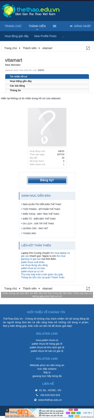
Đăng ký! (47, 180)
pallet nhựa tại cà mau (33, 268)
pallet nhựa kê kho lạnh (43, 347)
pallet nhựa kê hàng (43, 343)
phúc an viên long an (52, 365)
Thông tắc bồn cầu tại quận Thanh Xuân (43, 277)
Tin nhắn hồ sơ (18, 76)
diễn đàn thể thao (42, 293)
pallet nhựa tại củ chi (32, 271)
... (63, 36)
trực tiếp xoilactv (47, 368)
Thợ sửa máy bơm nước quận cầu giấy (42, 274)
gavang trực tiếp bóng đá (47, 376)
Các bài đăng (17, 85)
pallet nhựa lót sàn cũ (43, 350)
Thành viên (37, 26)
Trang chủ (13, 26)
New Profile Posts (45, 36)
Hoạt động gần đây (21, 81)
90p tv (47, 372)
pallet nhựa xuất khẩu (32, 262)
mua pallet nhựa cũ (47, 340)
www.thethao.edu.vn (50, 399)
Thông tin (15, 90)
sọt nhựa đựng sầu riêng (34, 265)
